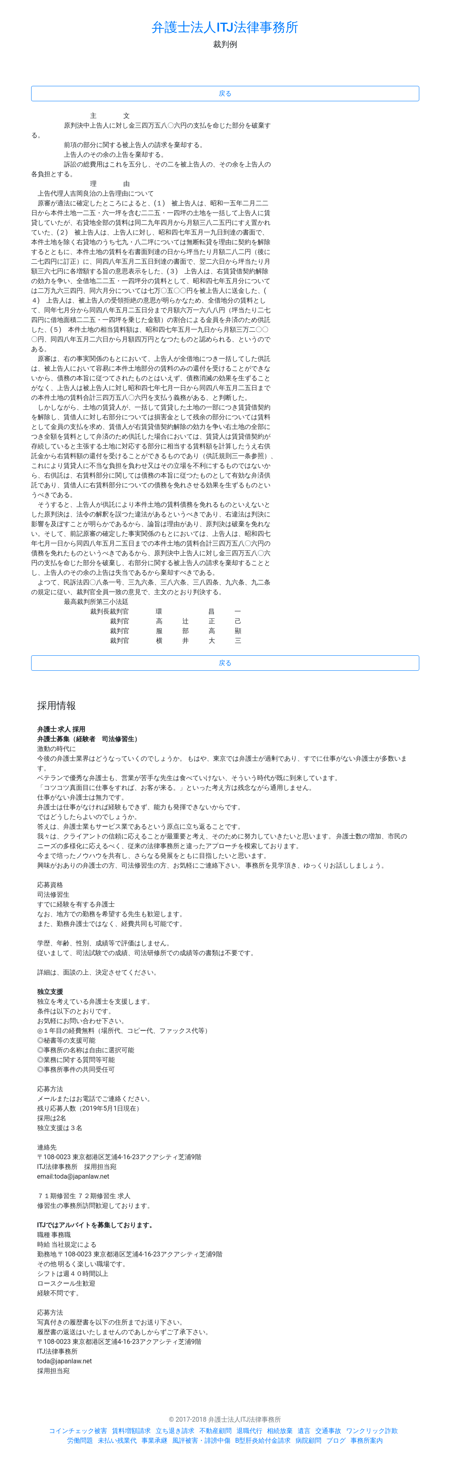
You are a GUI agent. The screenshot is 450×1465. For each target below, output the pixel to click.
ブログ (336, 1440)
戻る (225, 93)
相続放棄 (280, 1431)
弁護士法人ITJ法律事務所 (225, 27)
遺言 (304, 1431)
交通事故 (328, 1431)
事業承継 (154, 1440)
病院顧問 (308, 1440)
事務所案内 (367, 1440)
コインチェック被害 (78, 1431)
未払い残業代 (117, 1440)
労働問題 (80, 1440)
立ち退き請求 (175, 1431)
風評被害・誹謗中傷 (201, 1440)
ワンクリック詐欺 (372, 1431)
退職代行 (249, 1431)
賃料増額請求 (131, 1431)
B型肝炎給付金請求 (263, 1440)
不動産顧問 (215, 1431)
